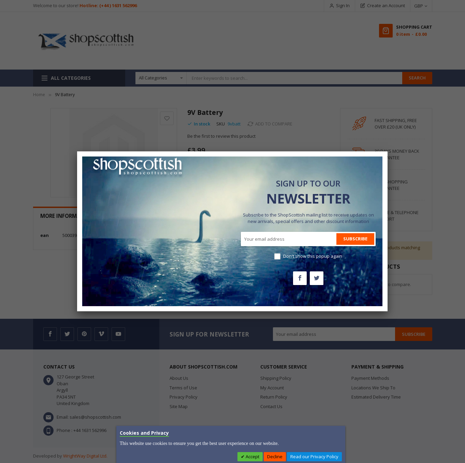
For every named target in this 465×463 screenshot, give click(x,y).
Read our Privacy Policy (314, 456)
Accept (252, 456)
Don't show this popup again (312, 256)
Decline (274, 456)
